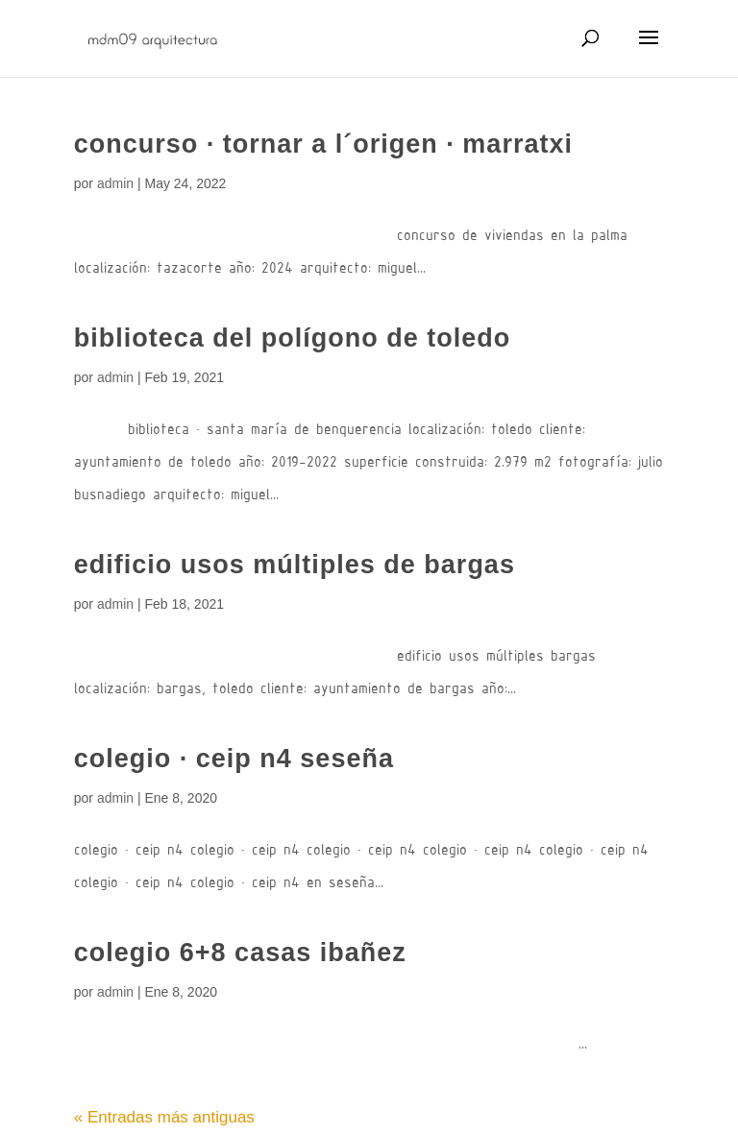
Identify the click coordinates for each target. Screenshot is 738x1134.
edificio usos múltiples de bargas (294, 564)
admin (115, 183)
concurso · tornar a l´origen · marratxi (323, 144)
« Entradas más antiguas (164, 1117)
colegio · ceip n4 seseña (234, 758)
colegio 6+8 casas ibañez (240, 952)
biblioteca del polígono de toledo (292, 338)
